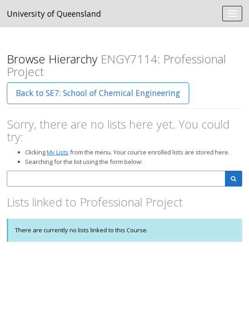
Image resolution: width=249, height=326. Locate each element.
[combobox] (116, 179)
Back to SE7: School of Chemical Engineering (98, 92)
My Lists (57, 152)
